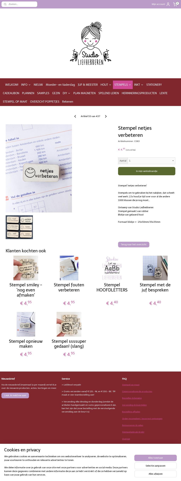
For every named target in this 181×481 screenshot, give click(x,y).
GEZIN (56, 93)
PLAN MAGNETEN (84, 93)
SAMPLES (43, 93)
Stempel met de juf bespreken (155, 287)
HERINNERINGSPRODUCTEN (139, 93)
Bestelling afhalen (131, 411)
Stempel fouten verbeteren (69, 287)
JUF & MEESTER (88, 84)
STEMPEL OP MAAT (15, 101)
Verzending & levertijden (134, 405)
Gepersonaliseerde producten (137, 391)
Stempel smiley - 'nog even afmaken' (26, 290)
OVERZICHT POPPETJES (44, 101)
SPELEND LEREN (108, 93)
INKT (139, 84)
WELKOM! (11, 84)
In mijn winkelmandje (146, 171)
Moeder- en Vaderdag (60, 84)
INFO (26, 84)
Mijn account (161, 4)
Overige (126, 439)
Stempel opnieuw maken (26, 344)
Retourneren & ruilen (132, 425)
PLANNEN (28, 93)
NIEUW (38, 84)
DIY (67, 93)
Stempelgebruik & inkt (133, 432)
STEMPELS (122, 84)
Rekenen (67, 101)
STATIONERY (154, 84)
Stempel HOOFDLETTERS (112, 287)
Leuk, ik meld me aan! (15, 395)
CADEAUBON (11, 93)
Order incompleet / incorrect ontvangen (142, 418)
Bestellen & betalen (132, 398)
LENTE (164, 93)
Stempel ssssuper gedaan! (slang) (69, 344)
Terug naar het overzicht (134, 244)
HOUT (106, 84)
